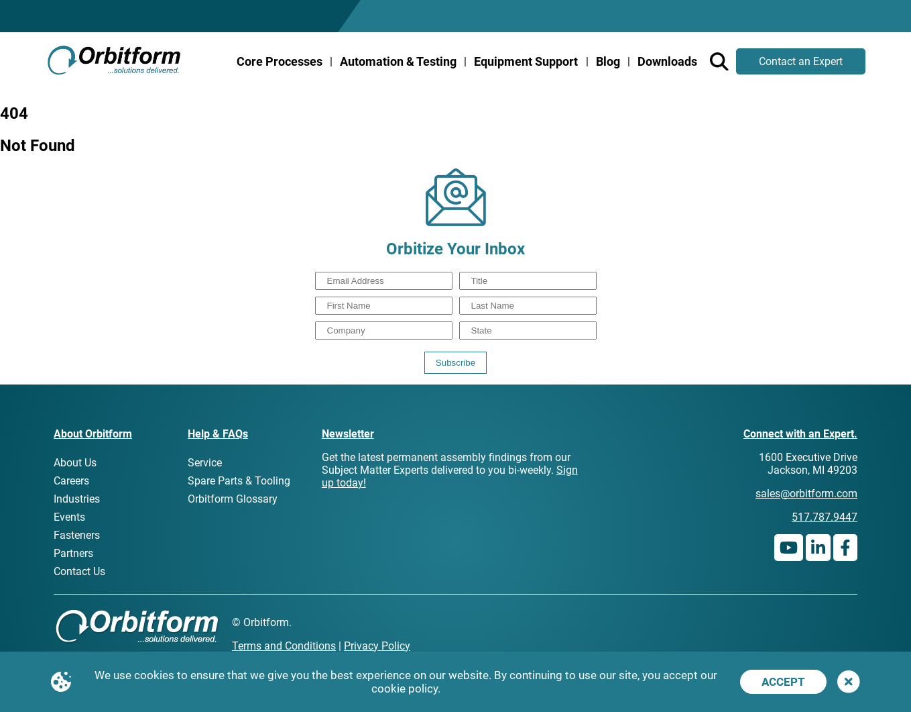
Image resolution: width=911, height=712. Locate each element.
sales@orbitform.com (806, 493)
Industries (77, 499)
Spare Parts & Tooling (239, 480)
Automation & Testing (398, 61)
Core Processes (279, 61)
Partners (73, 553)
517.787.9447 (824, 517)
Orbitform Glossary (233, 499)
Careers (71, 480)
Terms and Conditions (284, 646)
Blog (608, 61)
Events (69, 517)
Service (205, 462)
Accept (783, 682)
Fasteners (77, 535)
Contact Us (79, 571)
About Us (75, 462)
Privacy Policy (377, 646)
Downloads (667, 61)
